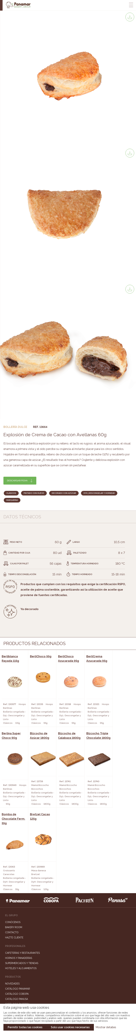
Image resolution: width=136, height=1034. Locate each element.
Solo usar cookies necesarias (70, 1027)
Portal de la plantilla (68, 972)
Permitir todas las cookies (25, 1027)
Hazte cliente (14, 854)
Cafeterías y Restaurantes (22, 870)
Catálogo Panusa (16, 916)
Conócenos (12, 839)
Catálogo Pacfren (17, 921)
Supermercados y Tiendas (21, 880)
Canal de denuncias (68, 983)
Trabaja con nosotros (68, 962)
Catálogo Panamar (17, 905)
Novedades (12, 900)
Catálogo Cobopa (17, 911)
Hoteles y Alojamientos (20, 885)
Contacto (11, 849)
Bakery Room (13, 844)
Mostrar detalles (106, 1027)
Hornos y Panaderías (18, 875)
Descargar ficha (17, 480)
